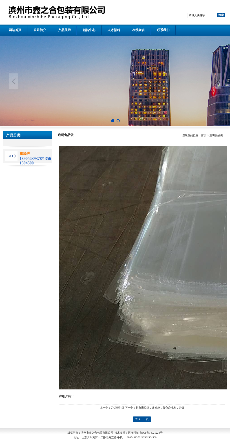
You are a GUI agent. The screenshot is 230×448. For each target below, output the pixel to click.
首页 (203, 135)
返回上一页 (142, 419)
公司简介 (39, 30)
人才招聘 (114, 30)
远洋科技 (133, 432)
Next (216, 81)
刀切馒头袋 (117, 407)
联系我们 (163, 30)
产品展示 (64, 30)
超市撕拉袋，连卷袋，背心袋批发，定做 (160, 407)
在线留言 (138, 30)
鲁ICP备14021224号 (151, 432)
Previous (13, 81)
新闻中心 (89, 30)
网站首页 (15, 30)
